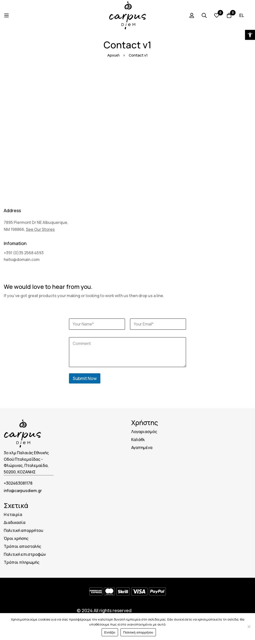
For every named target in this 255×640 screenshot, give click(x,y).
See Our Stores (40, 229)
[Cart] (229, 15)
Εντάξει (109, 632)
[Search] (204, 15)
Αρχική (113, 55)
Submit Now (85, 378)
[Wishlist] (216, 15)
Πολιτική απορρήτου (138, 632)
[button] (250, 35)
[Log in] (192, 15)
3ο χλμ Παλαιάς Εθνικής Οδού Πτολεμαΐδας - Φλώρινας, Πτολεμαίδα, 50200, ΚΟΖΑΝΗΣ (26, 462)
